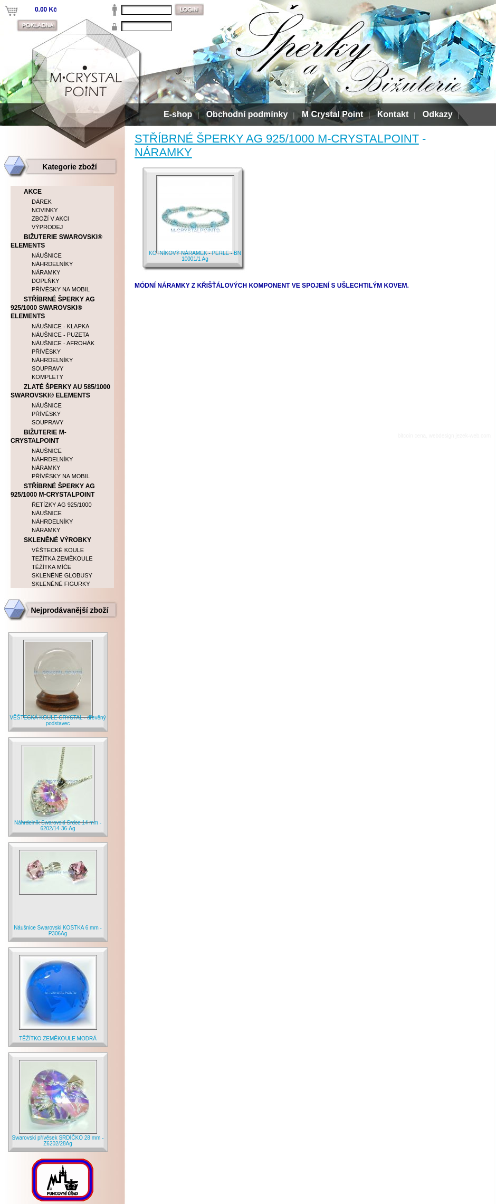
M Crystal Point (332, 114)
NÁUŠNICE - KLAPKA (60, 326)
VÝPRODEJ (47, 227)
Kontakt (393, 114)
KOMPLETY (47, 377)
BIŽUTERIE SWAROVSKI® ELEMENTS (56, 241)
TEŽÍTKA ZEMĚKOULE (62, 558)
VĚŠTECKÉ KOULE (58, 550)
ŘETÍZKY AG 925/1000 (62, 504)
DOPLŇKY (46, 281)
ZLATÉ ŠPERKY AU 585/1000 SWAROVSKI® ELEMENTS (60, 391)
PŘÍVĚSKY (46, 351)
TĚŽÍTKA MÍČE (51, 567)
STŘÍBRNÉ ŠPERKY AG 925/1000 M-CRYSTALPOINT (277, 138)
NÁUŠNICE (47, 255)
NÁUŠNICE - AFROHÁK (63, 343)
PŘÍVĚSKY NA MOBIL (61, 289)
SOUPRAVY (47, 368)
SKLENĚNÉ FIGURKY (61, 584)
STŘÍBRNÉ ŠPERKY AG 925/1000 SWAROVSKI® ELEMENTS (53, 308)
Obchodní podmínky (247, 114)
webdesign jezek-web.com (460, 436)
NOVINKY (45, 210)
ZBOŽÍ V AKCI (50, 218)
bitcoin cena (412, 436)
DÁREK (42, 201)
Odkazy (438, 114)
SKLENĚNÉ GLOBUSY (62, 575)
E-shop (178, 114)
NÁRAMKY (163, 152)
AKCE (33, 191)
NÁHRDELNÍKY (52, 264)
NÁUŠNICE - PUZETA (60, 334)
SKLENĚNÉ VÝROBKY (57, 540)
